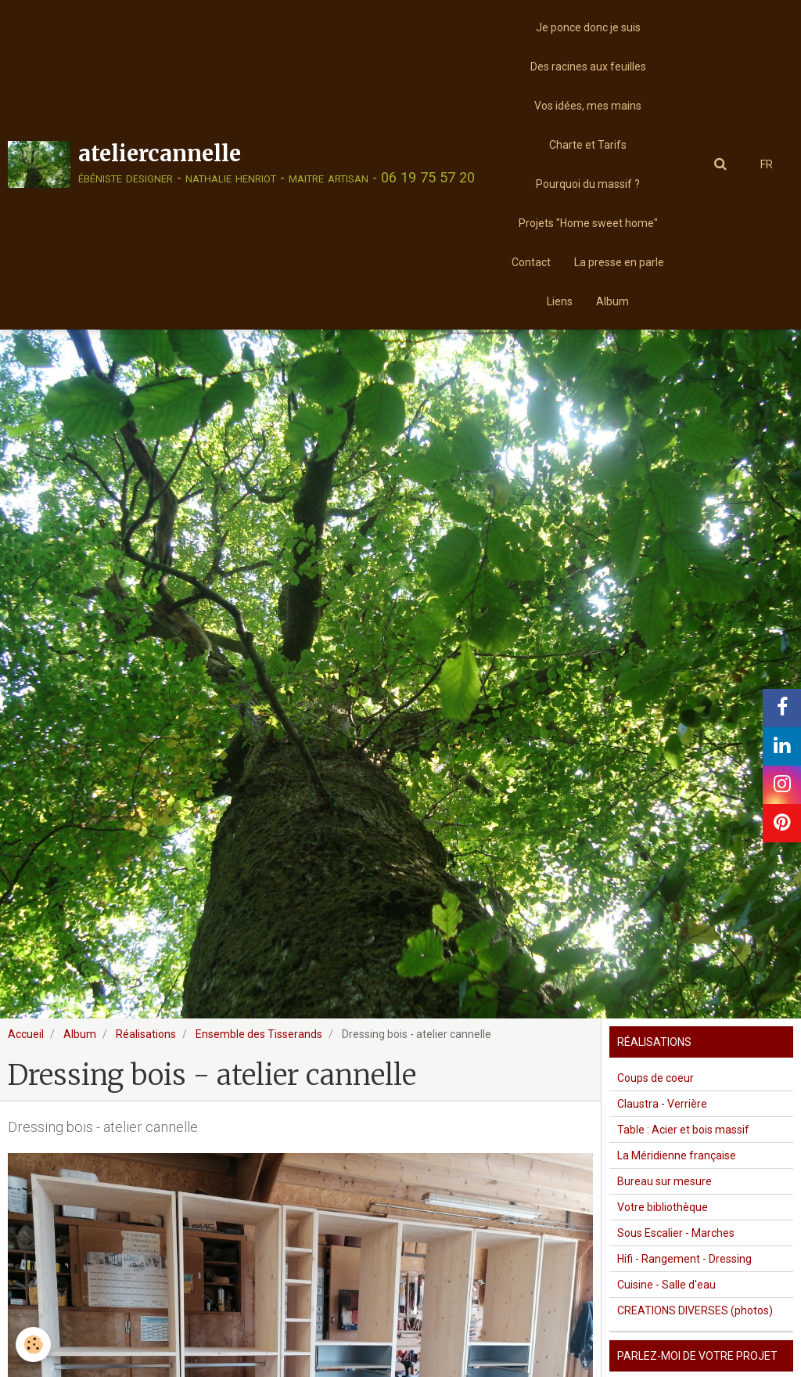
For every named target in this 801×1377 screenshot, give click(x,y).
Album (612, 301)
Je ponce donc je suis (588, 27)
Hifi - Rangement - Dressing (684, 1259)
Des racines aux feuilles (588, 66)
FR (766, 164)
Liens (560, 301)
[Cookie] (33, 1344)
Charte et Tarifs (588, 145)
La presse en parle (619, 262)
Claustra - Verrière (662, 1104)
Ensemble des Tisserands (259, 1034)
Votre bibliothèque (662, 1207)
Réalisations (146, 1034)
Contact (531, 262)
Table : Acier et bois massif (683, 1129)
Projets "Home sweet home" (588, 223)
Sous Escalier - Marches (676, 1233)
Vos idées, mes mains (587, 105)
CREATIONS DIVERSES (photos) (695, 1310)
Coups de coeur (655, 1078)
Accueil (26, 1034)
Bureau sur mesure (664, 1181)
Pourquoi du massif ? (588, 184)
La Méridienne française (676, 1155)
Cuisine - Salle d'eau (666, 1284)
